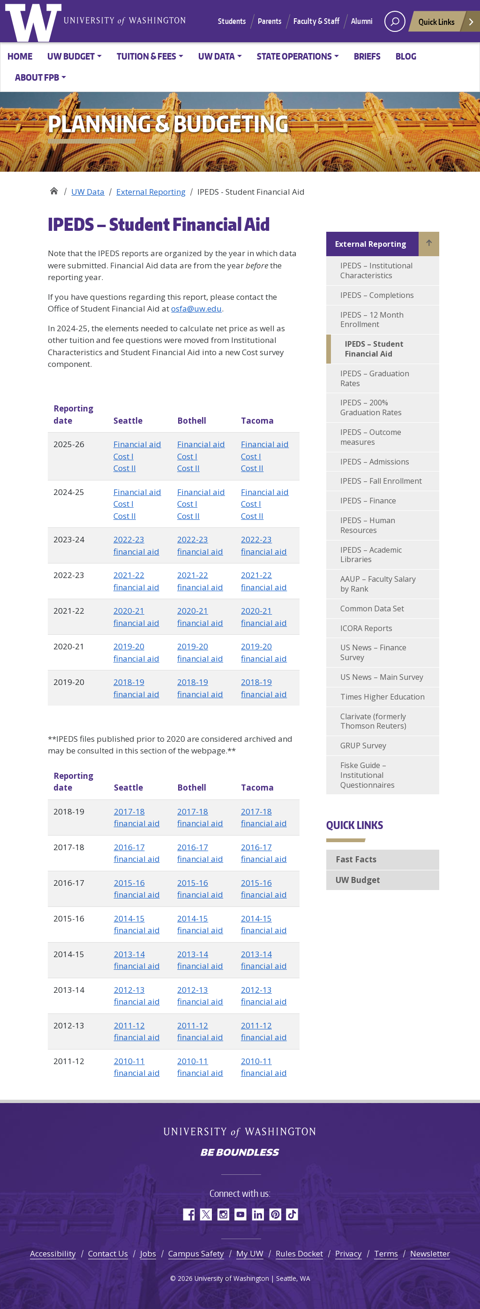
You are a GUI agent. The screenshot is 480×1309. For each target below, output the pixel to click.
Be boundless (240, 1153)
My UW (249, 1253)
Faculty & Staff (316, 21)
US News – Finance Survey (373, 652)
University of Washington (35, 21)
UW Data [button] (216, 56)
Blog (406, 56)
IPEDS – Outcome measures (370, 437)
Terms (386, 1253)
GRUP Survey (363, 745)
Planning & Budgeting (54, 188)
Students (232, 21)
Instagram (223, 1214)
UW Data (88, 191)
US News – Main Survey (381, 677)
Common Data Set (372, 608)
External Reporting (151, 191)
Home (20, 56)
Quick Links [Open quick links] (447, 24)
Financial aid (137, 444)
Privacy (348, 1253)
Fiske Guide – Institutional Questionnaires (367, 775)
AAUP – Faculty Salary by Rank (378, 584)
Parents (270, 21)
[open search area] (394, 21)
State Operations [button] (294, 56)
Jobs (148, 1253)
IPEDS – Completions (377, 295)
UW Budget (358, 880)
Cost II (124, 468)
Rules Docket (299, 1253)
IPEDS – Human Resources (367, 525)
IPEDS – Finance (368, 500)
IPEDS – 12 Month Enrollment (372, 320)
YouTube (240, 1214)
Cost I (123, 456)
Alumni (362, 21)
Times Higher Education (382, 697)
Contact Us (108, 1253)
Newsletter (430, 1253)
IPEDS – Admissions (374, 462)
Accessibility (53, 1253)
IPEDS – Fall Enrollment (381, 481)
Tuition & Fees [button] (146, 56)
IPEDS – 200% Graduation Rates (371, 407)
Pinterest (275, 1214)
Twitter (205, 1214)
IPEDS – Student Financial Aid (374, 349)
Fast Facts (356, 859)
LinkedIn (257, 1214)
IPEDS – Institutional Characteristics (376, 270)
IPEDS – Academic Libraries (371, 555)
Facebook (188, 1214)
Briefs (367, 56)
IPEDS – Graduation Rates (374, 378)
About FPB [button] (37, 77)
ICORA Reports (366, 628)
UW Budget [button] (71, 56)
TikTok (292, 1214)
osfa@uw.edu (196, 308)
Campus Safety (196, 1253)
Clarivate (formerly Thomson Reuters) (373, 721)
